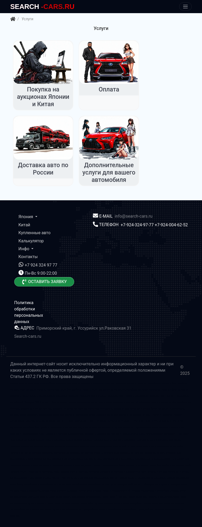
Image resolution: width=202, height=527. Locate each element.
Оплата (109, 89)
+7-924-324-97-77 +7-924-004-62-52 (154, 224)
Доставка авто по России (43, 169)
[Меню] (185, 6)
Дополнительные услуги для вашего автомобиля (108, 172)
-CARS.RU (42, 7)
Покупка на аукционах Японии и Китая (43, 97)
